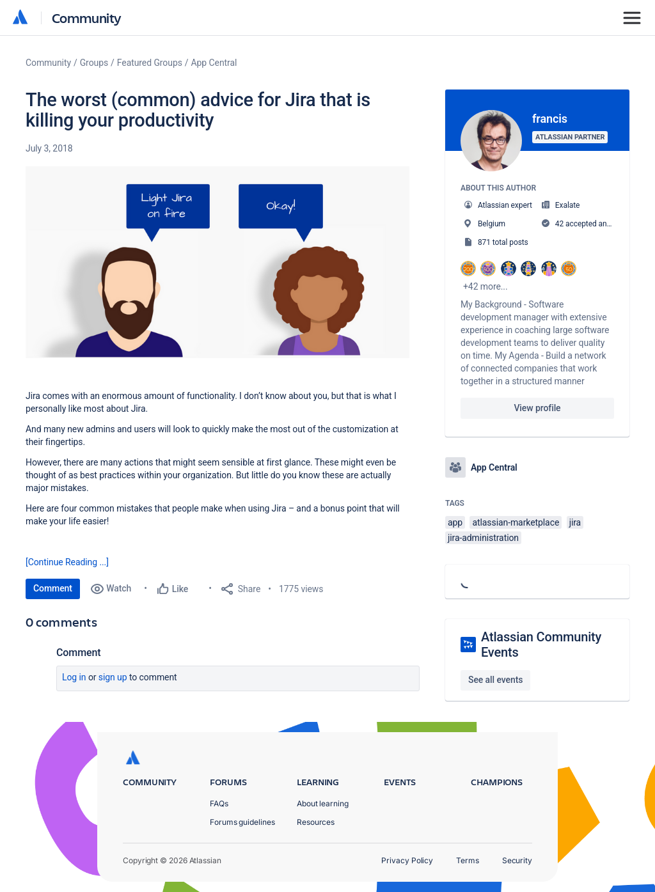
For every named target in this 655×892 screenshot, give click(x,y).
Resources (316, 822)
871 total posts (503, 242)
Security (517, 860)
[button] (217, 262)
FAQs (219, 803)
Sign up (113, 677)
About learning (323, 803)
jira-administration (483, 538)
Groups (94, 63)
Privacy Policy (407, 860)
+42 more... (485, 286)
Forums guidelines (242, 822)
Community (87, 17)
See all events (495, 680)
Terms (467, 860)
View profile (537, 408)
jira (575, 522)
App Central (214, 63)
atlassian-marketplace (515, 522)
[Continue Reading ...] (67, 562)
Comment (52, 588)
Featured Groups (149, 63)
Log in (74, 677)
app (455, 522)
